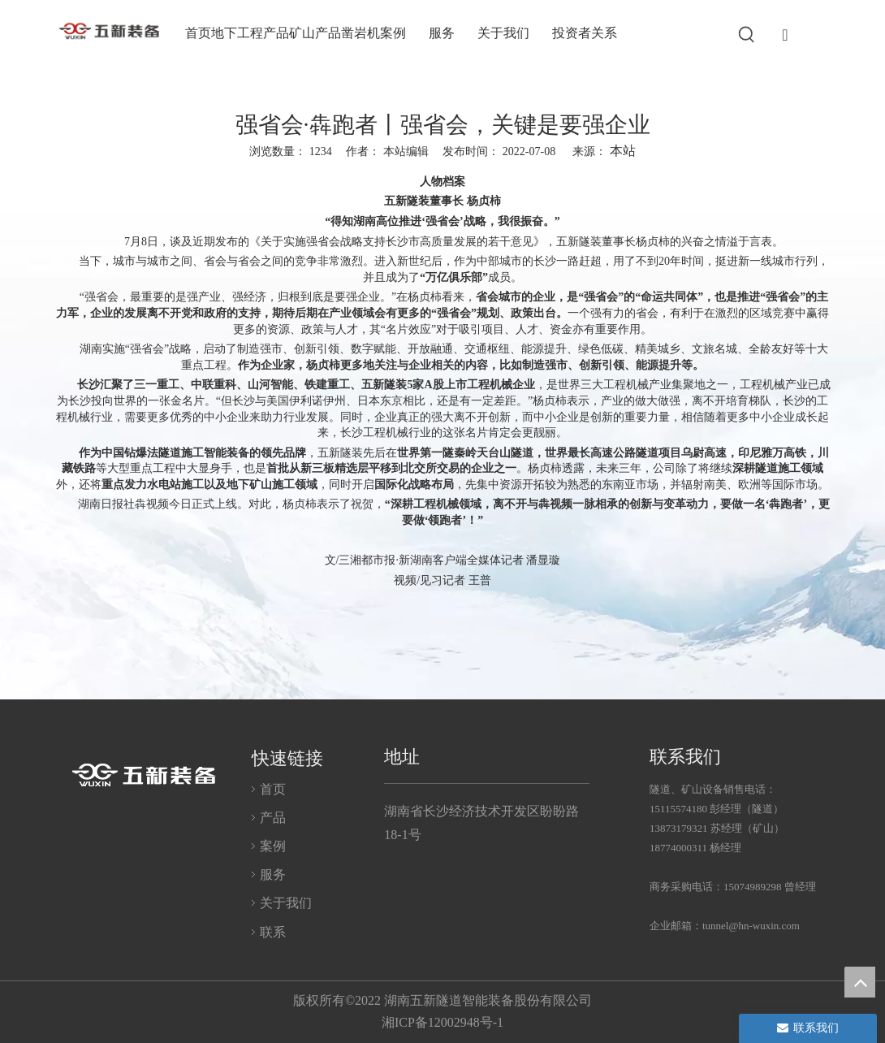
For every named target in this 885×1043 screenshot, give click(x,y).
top (859, 982)
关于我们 (286, 903)
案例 (273, 846)
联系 (273, 932)
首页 (273, 789)
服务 (273, 874)
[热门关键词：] (747, 35)
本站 (623, 151)
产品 (273, 817)
